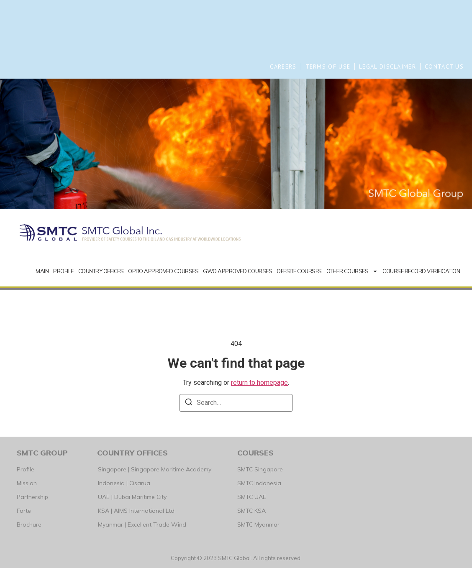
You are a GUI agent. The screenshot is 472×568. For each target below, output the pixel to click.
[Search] (189, 403)
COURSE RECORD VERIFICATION (421, 271)
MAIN (42, 271)
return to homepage (259, 382)
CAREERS (283, 66)
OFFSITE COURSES (299, 271)
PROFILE (63, 271)
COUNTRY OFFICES (101, 271)
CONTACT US (444, 66)
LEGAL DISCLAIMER (387, 66)
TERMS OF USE (328, 66)
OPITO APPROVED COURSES (163, 271)
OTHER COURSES (352, 271)
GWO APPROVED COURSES (237, 271)
